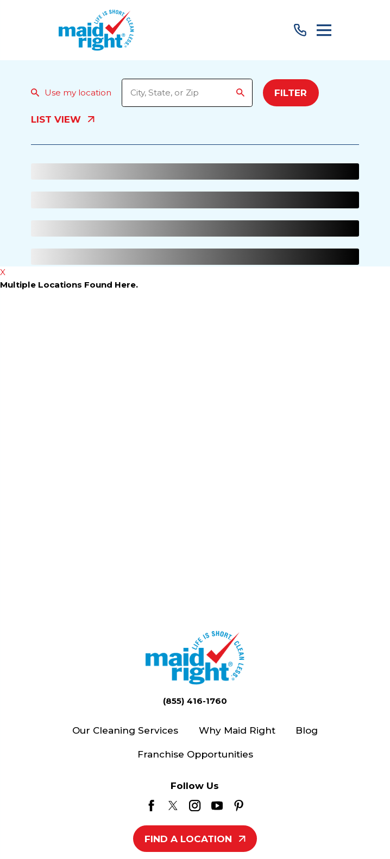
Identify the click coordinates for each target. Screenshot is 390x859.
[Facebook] (151, 805)
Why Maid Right (237, 730)
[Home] (96, 30)
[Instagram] (194, 805)
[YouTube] (217, 805)
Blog (306, 730)
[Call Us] (300, 30)
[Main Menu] (324, 30)
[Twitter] (173, 805)
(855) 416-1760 (195, 701)
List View (62, 119)
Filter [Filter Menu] (290, 92)
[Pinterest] (238, 805)
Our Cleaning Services (125, 730)
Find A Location (194, 838)
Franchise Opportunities (195, 754)
